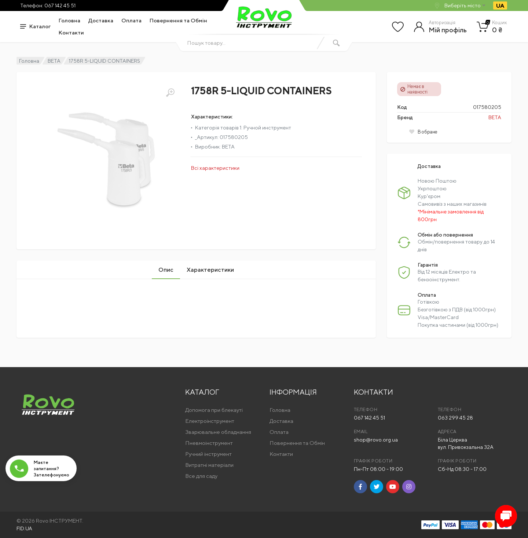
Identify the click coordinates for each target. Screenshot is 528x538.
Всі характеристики (215, 168)
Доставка (100, 20)
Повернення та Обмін (178, 20)
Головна (69, 20)
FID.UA (24, 528)
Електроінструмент (209, 421)
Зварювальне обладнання (218, 432)
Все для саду (201, 476)
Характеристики (210, 269)
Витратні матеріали (209, 465)
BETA (54, 61)
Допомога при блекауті (214, 410)
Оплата (131, 20)
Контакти (71, 32)
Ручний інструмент (208, 454)
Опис (165, 269)
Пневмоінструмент (209, 443)
